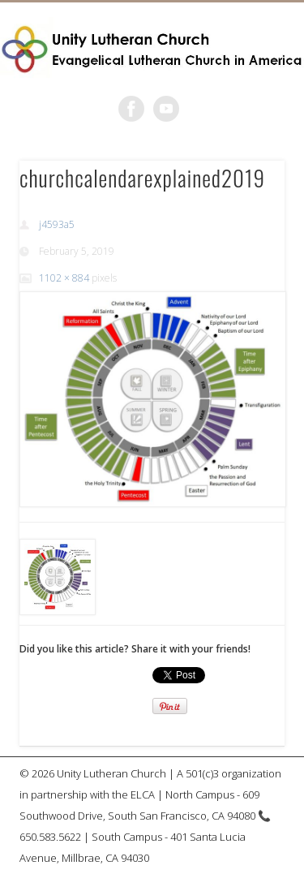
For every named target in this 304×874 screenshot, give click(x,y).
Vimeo (166, 109)
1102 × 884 (64, 278)
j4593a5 (57, 224)
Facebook (131, 109)
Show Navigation (245, 145)
